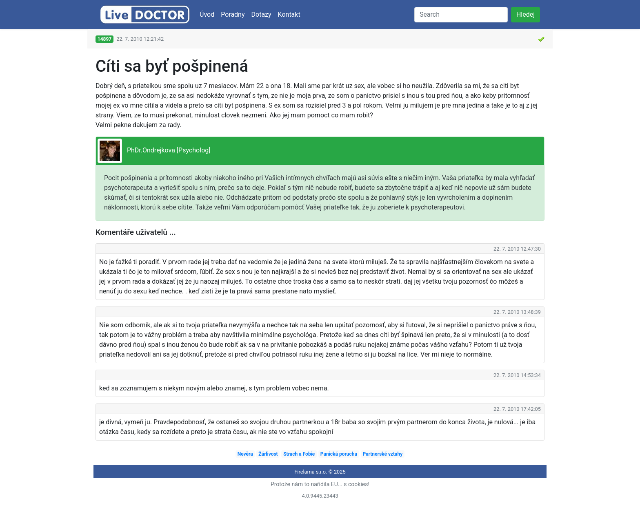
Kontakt (289, 14)
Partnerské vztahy (383, 454)
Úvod (207, 14)
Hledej (525, 14)
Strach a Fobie (299, 454)
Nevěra (245, 454)
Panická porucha (338, 454)
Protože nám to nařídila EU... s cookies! (320, 484)
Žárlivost (268, 454)
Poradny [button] (232, 14)
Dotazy (261, 14)
